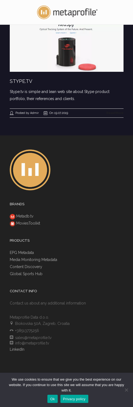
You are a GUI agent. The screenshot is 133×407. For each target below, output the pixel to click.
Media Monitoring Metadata (33, 259)
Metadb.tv (24, 216)
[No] (126, 390)
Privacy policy (74, 399)
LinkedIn (17, 349)
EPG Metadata (22, 252)
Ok (52, 399)
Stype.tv (21, 81)
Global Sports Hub (26, 274)
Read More (115, 113)
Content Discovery (26, 267)
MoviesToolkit (28, 223)
